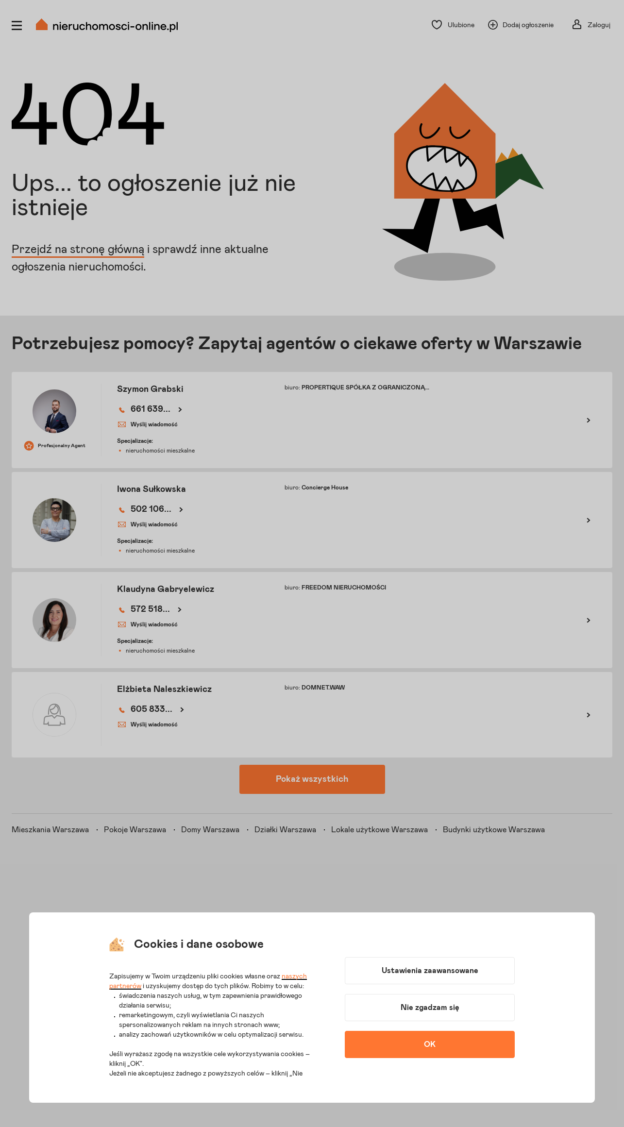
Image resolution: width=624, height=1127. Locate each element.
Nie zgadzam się (430, 1007)
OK (430, 1044)
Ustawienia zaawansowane (430, 971)
